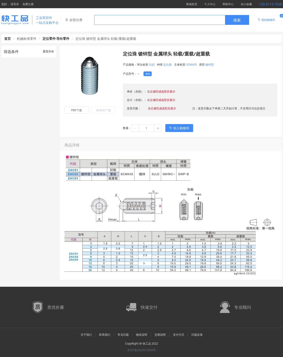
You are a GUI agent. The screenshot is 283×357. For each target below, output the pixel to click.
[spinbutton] (146, 128)
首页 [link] (7, 38)
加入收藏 (246, 4)
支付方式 (178, 335)
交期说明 (160, 335)
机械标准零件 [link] (26, 38)
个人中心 (209, 4)
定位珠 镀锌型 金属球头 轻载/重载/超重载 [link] (105, 38)
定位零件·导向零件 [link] (56, 38)
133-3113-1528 (270, 4)
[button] (135, 128)
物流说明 (141, 335)
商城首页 (191, 4)
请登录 (15, 4)
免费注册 (28, 4)
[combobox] (171, 20)
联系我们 (104, 335)
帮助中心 (228, 4)
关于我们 (86, 335)
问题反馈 (197, 335)
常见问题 (123, 335)
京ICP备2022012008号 (141, 350)
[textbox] (159, 20)
